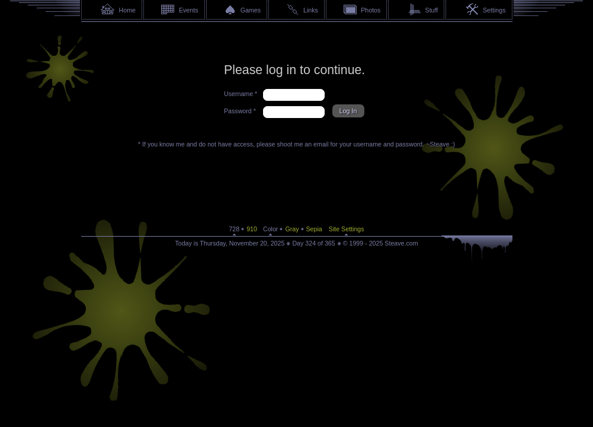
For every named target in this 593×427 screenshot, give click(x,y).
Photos (370, 10)
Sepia (314, 228)
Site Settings (346, 228)
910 (251, 228)
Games (251, 10)
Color (270, 228)
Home (127, 10)
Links (310, 10)
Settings (494, 10)
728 (234, 228)
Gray (292, 228)
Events (188, 10)
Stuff (431, 10)
